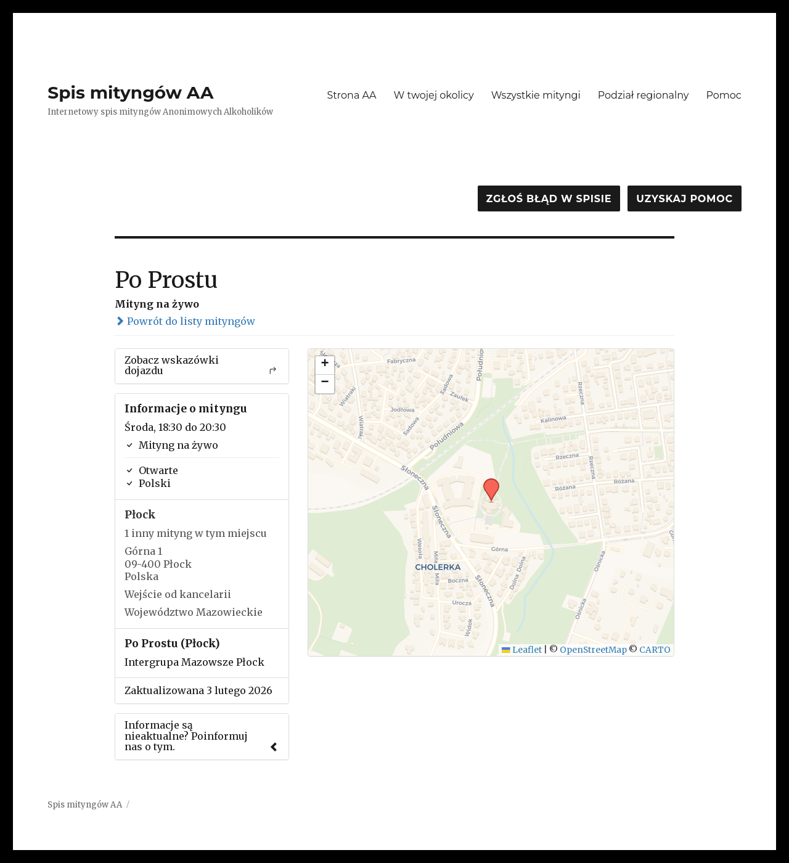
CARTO (655, 650)
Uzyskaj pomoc (684, 199)
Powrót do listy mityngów (185, 321)
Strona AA (351, 95)
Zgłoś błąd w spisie (549, 199)
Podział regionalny (643, 95)
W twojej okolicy (434, 95)
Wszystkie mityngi (536, 95)
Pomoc (723, 95)
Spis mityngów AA (130, 92)
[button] (487, 482)
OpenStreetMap (593, 650)
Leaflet (522, 650)
